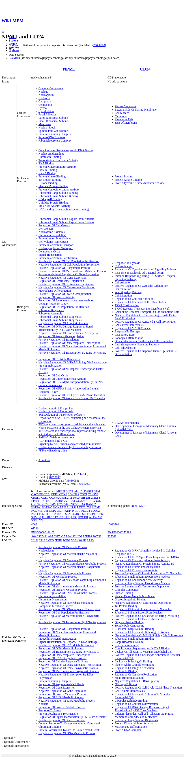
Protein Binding (47, 169)
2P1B (42, 540)
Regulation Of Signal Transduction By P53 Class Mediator (72, 716)
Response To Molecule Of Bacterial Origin (139, 272)
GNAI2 (97, 500)
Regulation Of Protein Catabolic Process (61, 707)
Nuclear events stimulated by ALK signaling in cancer (69, 447)
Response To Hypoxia (127, 262)
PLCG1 (85, 510)
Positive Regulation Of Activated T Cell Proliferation (145, 321)
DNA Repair (45, 228)
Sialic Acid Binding (126, 671)
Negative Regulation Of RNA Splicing (137, 681)
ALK (77, 491)
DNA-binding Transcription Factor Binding (63, 209)
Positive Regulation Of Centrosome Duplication (66, 284)
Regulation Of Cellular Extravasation (136, 703)
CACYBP (37, 494)
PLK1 (34, 513)
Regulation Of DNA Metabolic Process (61, 648)
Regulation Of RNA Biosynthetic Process (62, 658)
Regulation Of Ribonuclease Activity (136, 570)
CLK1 (44, 497)
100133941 (114, 524)
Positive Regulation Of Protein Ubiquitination (65, 293)
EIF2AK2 (87, 497)
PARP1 (76, 510)
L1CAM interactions (127, 422)
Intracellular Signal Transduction (57, 638)
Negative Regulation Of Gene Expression (62, 277)
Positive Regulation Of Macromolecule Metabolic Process (72, 271)
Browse (13, 40)
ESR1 (49, 500)
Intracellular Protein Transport (56, 244)
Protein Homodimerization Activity (58, 189)
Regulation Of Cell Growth (54, 225)
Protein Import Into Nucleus (54, 238)
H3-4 (82, 504)
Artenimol (44, 460)
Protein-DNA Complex (51, 137)
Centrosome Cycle (49, 251)
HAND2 (91, 504)
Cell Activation (123, 266)
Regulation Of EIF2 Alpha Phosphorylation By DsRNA (70, 382)
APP (83, 491)
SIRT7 (86, 513)
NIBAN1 (43, 510)
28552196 (54, 477)
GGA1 (71, 500)
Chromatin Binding (49, 156)
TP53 (67, 517)
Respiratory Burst (125, 334)
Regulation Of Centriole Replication (59, 359)
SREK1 (100, 513)
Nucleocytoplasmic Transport (55, 248)
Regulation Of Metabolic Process (57, 576)
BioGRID (14, 57)
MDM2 (96, 507)
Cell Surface (122, 112)
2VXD (50, 540)
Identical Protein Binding (53, 186)
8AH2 (82, 540)
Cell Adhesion (123, 282)
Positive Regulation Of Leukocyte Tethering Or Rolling (147, 615)
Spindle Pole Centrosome (53, 130)
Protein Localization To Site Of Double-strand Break (69, 729)
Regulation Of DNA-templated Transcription (64, 654)
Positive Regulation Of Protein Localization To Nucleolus (71, 398)
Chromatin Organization (52, 599)
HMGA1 (36, 507)
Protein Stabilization (50, 365)
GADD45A (60, 500)
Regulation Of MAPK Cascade (133, 328)
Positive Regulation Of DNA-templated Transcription (69, 342)
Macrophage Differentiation (54, 290)
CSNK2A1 (65, 497)
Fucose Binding (124, 592)
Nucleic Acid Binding (51, 153)
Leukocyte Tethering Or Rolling (133, 661)
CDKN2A (73, 494)
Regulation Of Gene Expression (56, 687)
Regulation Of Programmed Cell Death (61, 684)
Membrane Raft (124, 119)
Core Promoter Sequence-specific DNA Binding (66, 150)
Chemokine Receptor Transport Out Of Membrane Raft (147, 311)
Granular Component (50, 88)
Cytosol (43, 107)
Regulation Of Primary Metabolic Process (62, 589)
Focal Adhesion (47, 114)
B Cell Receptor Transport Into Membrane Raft (142, 308)
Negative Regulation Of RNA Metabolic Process (66, 700)
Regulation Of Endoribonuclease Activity (62, 378)
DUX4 (77, 497)
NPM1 (69, 69)
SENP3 (69, 513)
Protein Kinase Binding (52, 176)
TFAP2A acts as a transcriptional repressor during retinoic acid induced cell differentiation (72, 432)
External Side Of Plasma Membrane (135, 109)
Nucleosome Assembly (51, 231)
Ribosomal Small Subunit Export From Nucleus (66, 222)
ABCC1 (60, 491)
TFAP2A (58, 517)
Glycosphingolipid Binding (130, 599)
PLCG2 (95, 510)
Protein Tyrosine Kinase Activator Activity (139, 183)
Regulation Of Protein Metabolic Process (62, 694)
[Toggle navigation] (2, 32)
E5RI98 (87, 536)
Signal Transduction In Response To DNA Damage (68, 641)
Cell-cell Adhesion (125, 347)
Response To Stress (49, 710)
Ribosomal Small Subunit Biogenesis (60, 320)
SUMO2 (36, 517)
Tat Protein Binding (49, 179)
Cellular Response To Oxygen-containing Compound (69, 723)
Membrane (44, 124)
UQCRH (83, 517)
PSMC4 (43, 513)
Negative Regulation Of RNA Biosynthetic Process (68, 667)
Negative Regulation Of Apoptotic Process (63, 323)
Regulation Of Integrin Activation (134, 667)
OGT (60, 510)
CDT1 (83, 494)
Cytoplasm (44, 101)
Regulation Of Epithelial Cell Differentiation (141, 302)
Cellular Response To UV (53, 303)
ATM (97, 491)
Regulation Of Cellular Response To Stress (63, 661)
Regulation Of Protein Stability (56, 297)
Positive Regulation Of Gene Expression (61, 720)
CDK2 (63, 494)
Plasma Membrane (125, 106)
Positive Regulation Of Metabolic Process (62, 547)
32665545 (81, 474)
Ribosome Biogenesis (51, 310)
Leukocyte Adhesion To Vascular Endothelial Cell (144, 651)
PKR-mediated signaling (52, 450)
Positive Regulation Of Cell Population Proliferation (68, 261)
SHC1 (77, 513)
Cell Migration (123, 295)
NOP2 (52, 510)
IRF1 (67, 507)
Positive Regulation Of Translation (58, 339)
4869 (34, 524)
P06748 (97, 536)
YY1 (42, 520)
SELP (142, 505)
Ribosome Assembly (50, 313)
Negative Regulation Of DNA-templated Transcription (70, 664)
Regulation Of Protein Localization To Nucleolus (143, 609)
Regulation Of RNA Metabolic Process (61, 697)
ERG (43, 500)
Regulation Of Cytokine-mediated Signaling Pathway (146, 269)
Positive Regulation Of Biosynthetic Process (64, 267)
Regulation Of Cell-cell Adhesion (134, 298)
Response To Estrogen (128, 331)
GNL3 (35, 504)
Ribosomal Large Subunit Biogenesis (59, 316)
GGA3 (88, 500)
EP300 (35, 500)
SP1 (92, 513)
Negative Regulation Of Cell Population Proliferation (69, 264)
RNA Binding (46, 163)
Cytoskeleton (46, 111)
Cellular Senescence (50, 385)
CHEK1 (36, 497)
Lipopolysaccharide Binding (131, 700)
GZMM (52, 504)
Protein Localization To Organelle (58, 713)
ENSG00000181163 (43, 532)
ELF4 (96, 497)
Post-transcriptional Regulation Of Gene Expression (68, 274)
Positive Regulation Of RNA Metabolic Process (66, 645)
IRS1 (73, 507)
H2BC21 (73, 504)
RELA (52, 513)
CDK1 (55, 494)
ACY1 (69, 491)
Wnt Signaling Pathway (128, 292)
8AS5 (90, 540)
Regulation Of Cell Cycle (53, 375)
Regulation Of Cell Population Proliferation (63, 306)
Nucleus (43, 91)
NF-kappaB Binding (50, 199)
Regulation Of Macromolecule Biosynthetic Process (68, 671)
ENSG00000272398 (119, 532)
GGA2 (80, 500)
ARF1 (89, 491)
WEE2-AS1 (95, 517)
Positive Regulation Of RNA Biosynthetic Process (67, 592)
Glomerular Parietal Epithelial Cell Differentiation (144, 341)
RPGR (60, 513)
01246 (34, 528)
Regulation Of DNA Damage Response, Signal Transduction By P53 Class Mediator (65, 328)
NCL (34, 510)
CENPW (93, 494)
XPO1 (34, 520)
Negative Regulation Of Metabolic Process (63, 560)
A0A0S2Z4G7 (56, 536)
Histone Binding (47, 183)
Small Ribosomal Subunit (53, 121)
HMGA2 (47, 507)
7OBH (75, 540)
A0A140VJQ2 (73, 536)
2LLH (34, 540)
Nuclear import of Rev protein (56, 408)
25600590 (99, 45)
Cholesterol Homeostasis (129, 324)
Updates (14, 50)
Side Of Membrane (126, 122)
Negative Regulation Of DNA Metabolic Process (66, 733)
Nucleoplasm (46, 94)
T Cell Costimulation (127, 305)
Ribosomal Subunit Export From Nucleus (139, 612)
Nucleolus (44, 98)
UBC (74, 517)
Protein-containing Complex (54, 134)
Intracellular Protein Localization (57, 258)
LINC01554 (84, 507)
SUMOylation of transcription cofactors (61, 414)
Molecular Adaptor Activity (54, 205)
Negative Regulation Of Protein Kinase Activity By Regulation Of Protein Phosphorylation (68, 334)
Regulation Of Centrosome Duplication (61, 280)
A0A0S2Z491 (39, 536)
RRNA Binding (47, 173)
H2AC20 (62, 504)
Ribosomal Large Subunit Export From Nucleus (66, 218)
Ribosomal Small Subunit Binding (58, 196)
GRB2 (43, 504)
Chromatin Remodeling (52, 235)
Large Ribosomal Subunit (53, 117)
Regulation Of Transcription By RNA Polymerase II (68, 651)
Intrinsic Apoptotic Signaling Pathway (137, 344)
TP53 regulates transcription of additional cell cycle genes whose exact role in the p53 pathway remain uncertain (72, 426)
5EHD (58, 540)
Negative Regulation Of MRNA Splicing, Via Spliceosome (72, 362)
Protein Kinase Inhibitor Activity (57, 166)
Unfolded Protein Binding (53, 202)
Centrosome (45, 104)
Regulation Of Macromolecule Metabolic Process (67, 586)
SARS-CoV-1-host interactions (56, 437)
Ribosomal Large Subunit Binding (58, 192)
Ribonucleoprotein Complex (54, 140)
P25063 (111, 536)
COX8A (54, 497)
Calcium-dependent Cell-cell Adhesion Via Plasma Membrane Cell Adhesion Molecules (144, 715)
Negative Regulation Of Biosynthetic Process (64, 573)
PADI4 (68, 510)
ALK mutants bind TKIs (52, 440)
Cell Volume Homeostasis (53, 241)
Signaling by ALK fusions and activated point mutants (69, 443)
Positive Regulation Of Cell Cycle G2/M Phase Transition (72, 395)
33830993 (72, 480)
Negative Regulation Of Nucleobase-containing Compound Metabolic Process (65, 604)
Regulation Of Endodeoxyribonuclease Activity (65, 300)
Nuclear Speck (46, 127)
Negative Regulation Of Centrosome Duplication (66, 287)
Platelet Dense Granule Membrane (135, 596)
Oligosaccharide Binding (129, 622)
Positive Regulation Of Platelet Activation (139, 619)
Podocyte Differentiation (129, 337)
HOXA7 (58, 507)
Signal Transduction (50, 254)
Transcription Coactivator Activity (58, 160)
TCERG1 (47, 517)
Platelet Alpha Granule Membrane (134, 664)
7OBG (66, 540)
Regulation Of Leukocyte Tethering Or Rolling (142, 632)
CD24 (145, 69)
